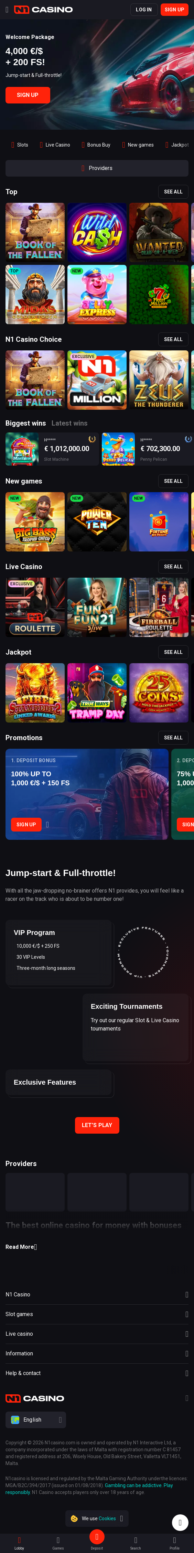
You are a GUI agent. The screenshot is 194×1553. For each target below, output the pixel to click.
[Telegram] (186, 1399)
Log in (144, 9)
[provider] (35, 1192)
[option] (20, 145)
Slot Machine (56, 459)
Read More (21, 1247)
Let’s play (97, 1125)
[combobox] (97, 1420)
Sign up (174, 9)
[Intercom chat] (180, 1522)
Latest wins (70, 423)
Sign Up (28, 95)
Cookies (107, 1518)
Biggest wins (26, 423)
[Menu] (7, 10)
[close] (121, 1518)
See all (173, 192)
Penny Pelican (153, 459)
